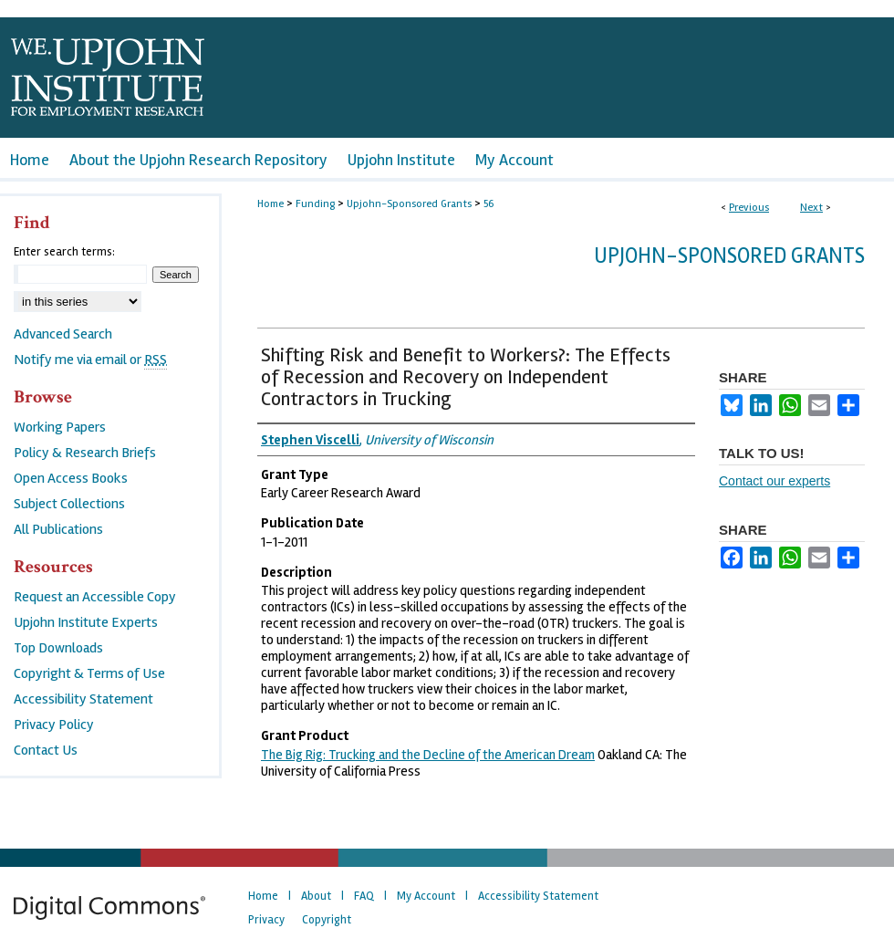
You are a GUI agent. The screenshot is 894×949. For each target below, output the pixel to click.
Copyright (326, 919)
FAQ (364, 896)
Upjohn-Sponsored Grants (409, 204)
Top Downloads (58, 648)
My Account (426, 896)
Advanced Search (63, 334)
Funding (315, 204)
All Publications (58, 529)
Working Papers (60, 427)
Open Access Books (71, 478)
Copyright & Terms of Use (89, 673)
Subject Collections (69, 504)
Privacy (266, 919)
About (316, 896)
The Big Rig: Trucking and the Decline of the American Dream (428, 754)
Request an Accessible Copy (95, 597)
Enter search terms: (64, 252)
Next (811, 207)
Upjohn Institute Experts (86, 622)
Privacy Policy (54, 724)
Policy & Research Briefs (85, 452)
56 (488, 204)
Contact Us (46, 750)
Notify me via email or (90, 359)
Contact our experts (774, 481)
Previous (749, 207)
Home (270, 204)
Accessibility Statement (83, 699)
